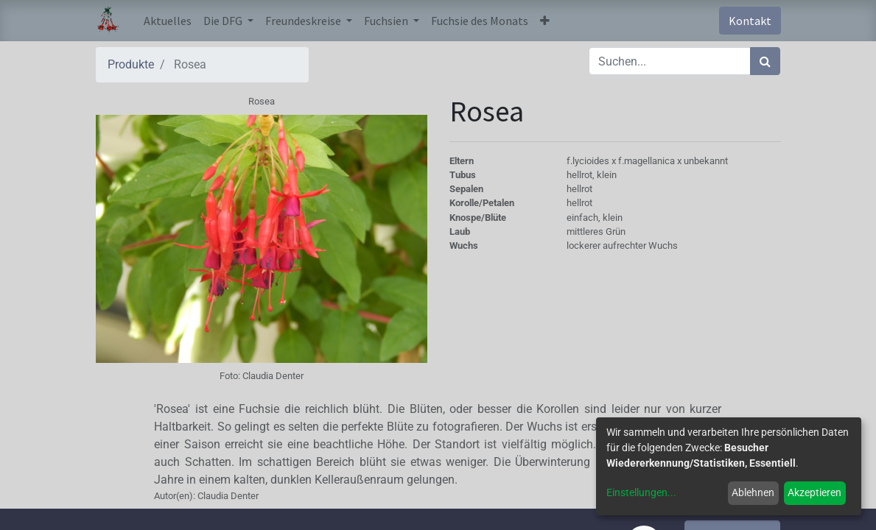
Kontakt (750, 20)
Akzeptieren (814, 492)
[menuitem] (167, 20)
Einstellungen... (641, 492)
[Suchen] (765, 61)
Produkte (131, 64)
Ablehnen (753, 492)
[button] (545, 20)
